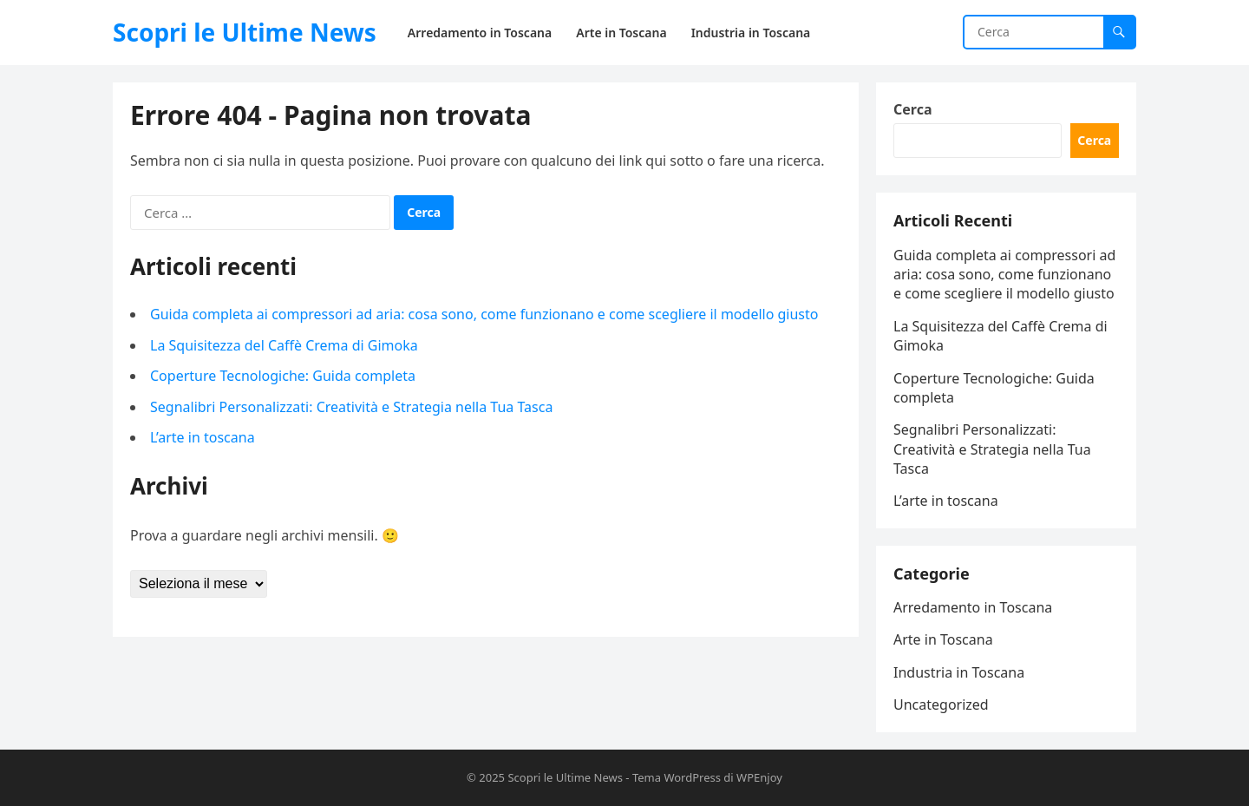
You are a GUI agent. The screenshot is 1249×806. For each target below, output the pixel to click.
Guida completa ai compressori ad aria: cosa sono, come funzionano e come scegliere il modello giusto (484, 314)
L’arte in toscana (202, 437)
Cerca (912, 109)
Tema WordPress (676, 777)
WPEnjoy (759, 777)
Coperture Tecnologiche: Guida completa (282, 375)
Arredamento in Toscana (972, 607)
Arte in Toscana (943, 639)
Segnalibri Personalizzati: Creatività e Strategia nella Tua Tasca (351, 406)
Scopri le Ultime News (244, 32)
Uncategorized (941, 704)
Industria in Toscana (958, 672)
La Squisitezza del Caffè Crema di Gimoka (284, 345)
